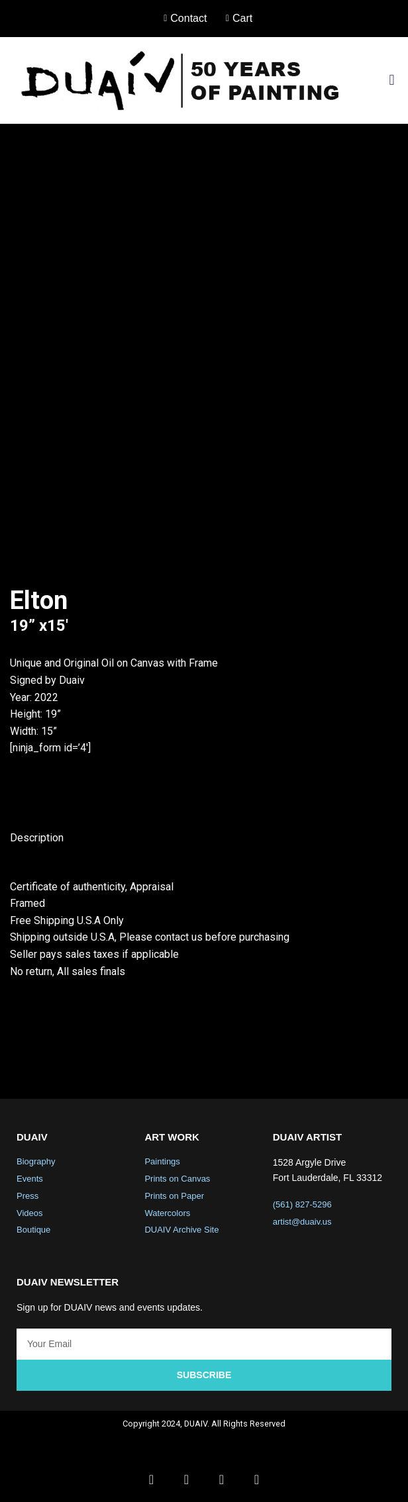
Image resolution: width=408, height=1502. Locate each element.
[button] (391, 80)
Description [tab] (37, 837)
